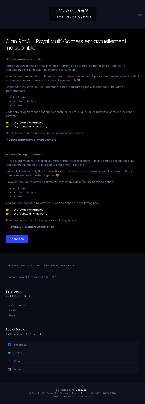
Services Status (17, 305)
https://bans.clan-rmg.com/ (29, 126)
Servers (12, 315)
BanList (12, 310)
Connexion (16, 239)
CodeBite (81, 389)
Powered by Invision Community (72, 396)
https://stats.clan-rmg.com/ (29, 122)
